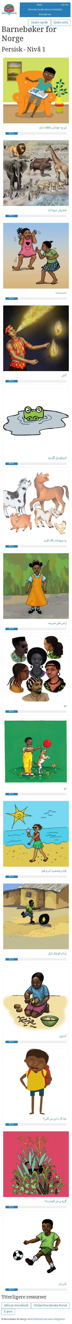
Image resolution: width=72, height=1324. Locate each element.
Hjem (39, 5)
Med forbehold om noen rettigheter (46, 1319)
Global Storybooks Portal (50, 1305)
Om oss (64, 5)
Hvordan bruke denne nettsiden (45, 10)
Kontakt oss (45, 14)
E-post (8, 1311)
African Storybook (16, 1305)
